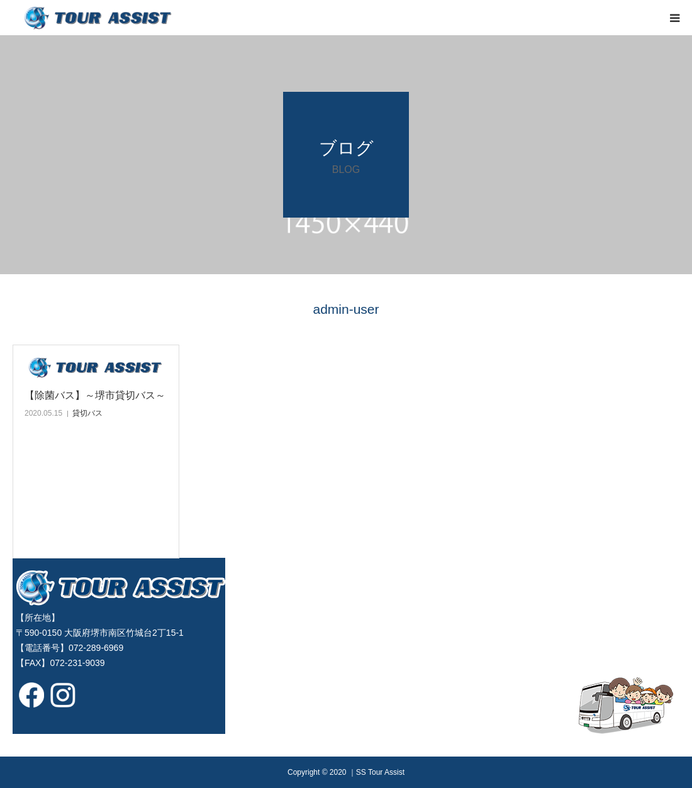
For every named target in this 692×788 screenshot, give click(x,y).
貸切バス (87, 413)
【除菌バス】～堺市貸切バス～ (95, 395)
